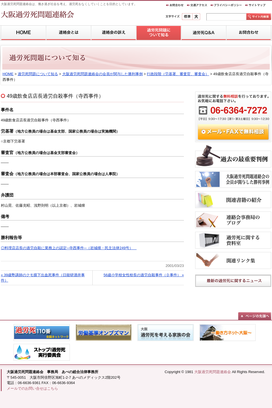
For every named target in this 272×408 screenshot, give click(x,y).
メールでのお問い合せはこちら (32, 388)
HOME (8, 74)
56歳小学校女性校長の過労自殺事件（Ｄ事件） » (144, 275)
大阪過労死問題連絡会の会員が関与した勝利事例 (102, 74)
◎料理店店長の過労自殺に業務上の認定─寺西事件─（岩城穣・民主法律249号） (69, 248)
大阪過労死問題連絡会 (212, 372)
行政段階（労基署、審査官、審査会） (178, 74)
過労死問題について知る (38, 74)
